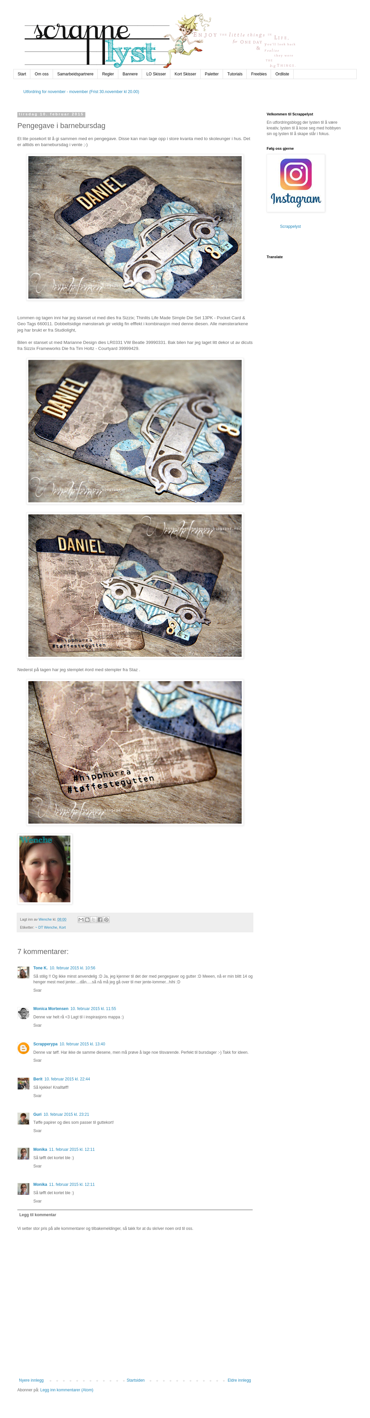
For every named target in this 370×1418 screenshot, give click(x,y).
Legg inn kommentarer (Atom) (66, 1390)
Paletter (212, 74)
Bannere (130, 74)
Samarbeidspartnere (75, 74)
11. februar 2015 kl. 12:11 (72, 1149)
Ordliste (282, 74)
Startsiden (136, 1380)
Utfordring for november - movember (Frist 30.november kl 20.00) (81, 91)
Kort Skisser (185, 74)
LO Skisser (156, 74)
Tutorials (235, 74)
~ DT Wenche (46, 927)
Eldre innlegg (239, 1380)
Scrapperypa (45, 1044)
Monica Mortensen (50, 1008)
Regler (108, 74)
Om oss (41, 74)
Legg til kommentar (37, 1215)
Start (22, 74)
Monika (40, 1149)
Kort (62, 927)
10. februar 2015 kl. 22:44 (67, 1079)
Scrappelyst (290, 226)
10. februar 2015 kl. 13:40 (82, 1044)
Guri (37, 1114)
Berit (37, 1079)
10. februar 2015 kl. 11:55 (93, 1008)
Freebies (259, 74)
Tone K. (40, 968)
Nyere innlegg (31, 1380)
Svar (37, 990)
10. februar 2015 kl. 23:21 (66, 1114)
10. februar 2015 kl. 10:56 (72, 968)
